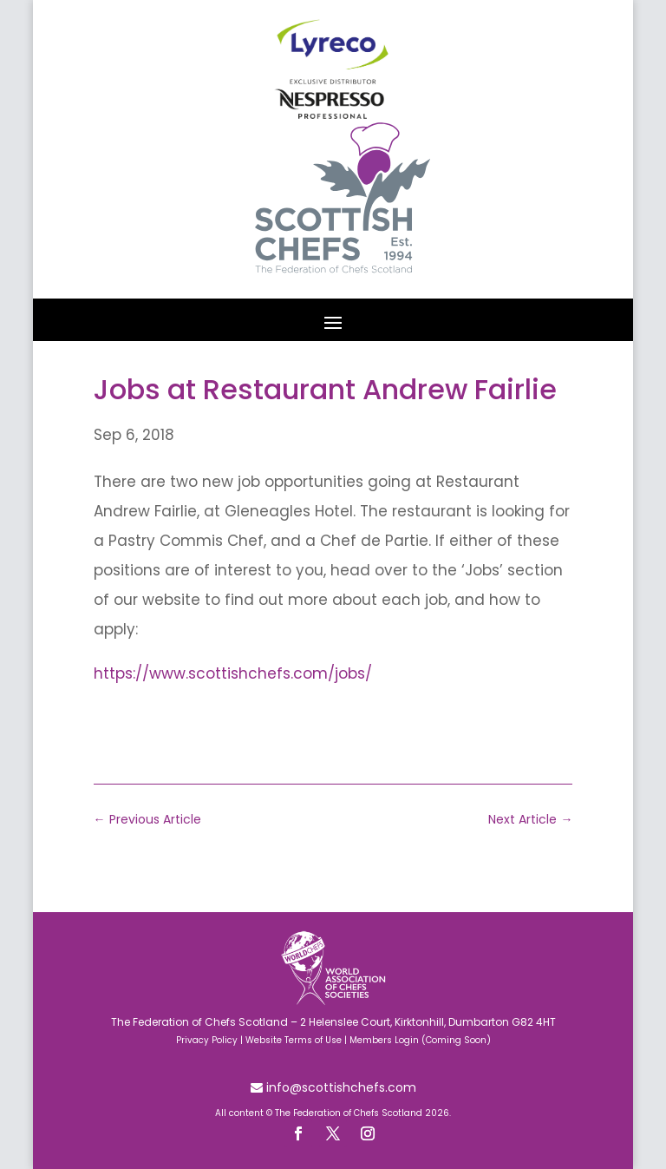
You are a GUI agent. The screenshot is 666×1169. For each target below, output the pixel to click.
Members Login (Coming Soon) (420, 1040)
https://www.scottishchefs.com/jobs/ (233, 673)
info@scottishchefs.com (339, 1087)
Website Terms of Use (293, 1040)
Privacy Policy (207, 1040)
